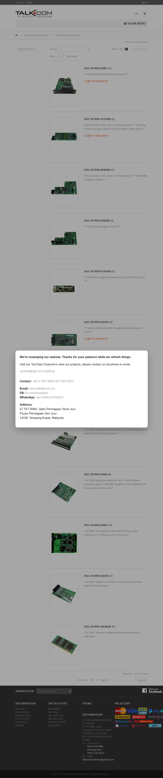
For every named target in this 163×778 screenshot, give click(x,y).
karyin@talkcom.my (42, 388)
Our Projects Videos (37, 371)
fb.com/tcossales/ (37, 392)
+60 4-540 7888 (43, 381)
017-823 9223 (65, 381)
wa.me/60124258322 (49, 397)
